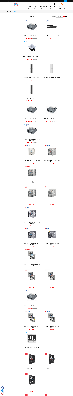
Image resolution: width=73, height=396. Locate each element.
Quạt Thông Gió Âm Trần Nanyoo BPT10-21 (59, 36)
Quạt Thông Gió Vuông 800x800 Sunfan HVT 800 (44, 140)
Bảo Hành (55, 7)
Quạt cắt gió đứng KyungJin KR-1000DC (59, 57)
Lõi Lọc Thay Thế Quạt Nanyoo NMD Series (44, 36)
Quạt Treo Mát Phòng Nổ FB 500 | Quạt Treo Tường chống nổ (29, 348)
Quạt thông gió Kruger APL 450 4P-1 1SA (29, 202)
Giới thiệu (60, 7)
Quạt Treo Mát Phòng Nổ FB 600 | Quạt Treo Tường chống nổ (59, 327)
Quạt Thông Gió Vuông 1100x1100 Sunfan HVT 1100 (44, 119)
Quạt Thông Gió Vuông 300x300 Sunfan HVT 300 (29, 182)
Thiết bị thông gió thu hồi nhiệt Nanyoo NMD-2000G (44, 78)
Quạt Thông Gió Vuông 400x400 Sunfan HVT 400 (44, 161)
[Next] (64, 354)
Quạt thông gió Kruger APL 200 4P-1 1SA (59, 223)
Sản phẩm (35, 7)
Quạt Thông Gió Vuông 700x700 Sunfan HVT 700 (59, 140)
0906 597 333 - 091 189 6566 (17, 388)
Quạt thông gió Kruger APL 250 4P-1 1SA (44, 223)
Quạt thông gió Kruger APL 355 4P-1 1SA (59, 202)
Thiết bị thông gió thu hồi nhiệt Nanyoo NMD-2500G (59, 78)
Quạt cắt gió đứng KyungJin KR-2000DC (29, 57)
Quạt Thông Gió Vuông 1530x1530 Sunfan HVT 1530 (44, 99)
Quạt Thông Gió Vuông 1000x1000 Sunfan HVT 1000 (59, 119)
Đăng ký (57, 4)
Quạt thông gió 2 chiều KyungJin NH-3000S (44, 285)
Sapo (55, 394)
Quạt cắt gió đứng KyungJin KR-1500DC (44, 57)
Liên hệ (65, 7)
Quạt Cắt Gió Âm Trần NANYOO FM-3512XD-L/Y (59, 306)
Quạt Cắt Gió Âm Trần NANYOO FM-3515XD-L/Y (44, 306)
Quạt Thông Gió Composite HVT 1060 (29, 99)
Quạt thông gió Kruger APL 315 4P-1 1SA (29, 223)
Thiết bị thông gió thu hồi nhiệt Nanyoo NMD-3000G (29, 78)
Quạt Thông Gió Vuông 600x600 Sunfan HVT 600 (44, 182)
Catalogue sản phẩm (43, 7)
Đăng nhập (51, 4)
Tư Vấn (50, 7)
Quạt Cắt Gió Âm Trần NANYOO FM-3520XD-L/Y (59, 285)
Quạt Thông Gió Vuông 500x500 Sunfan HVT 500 (29, 161)
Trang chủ (29, 7)
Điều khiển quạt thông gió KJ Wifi (59, 182)
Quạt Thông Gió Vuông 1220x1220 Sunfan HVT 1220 (29, 119)
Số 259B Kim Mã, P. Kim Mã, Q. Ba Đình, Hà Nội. (51, 390)
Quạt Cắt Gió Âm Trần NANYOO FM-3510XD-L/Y (29, 327)
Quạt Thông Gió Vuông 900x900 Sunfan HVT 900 (29, 140)
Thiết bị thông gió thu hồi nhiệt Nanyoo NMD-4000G (29, 36)
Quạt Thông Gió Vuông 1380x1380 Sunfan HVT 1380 (59, 99)
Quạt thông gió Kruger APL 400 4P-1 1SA (44, 202)
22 (59, 354)
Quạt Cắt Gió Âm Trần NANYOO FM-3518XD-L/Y (29, 306)
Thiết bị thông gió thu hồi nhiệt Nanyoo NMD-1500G (59, 161)
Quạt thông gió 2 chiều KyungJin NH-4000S (29, 285)
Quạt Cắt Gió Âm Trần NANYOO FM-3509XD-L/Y (44, 327)
